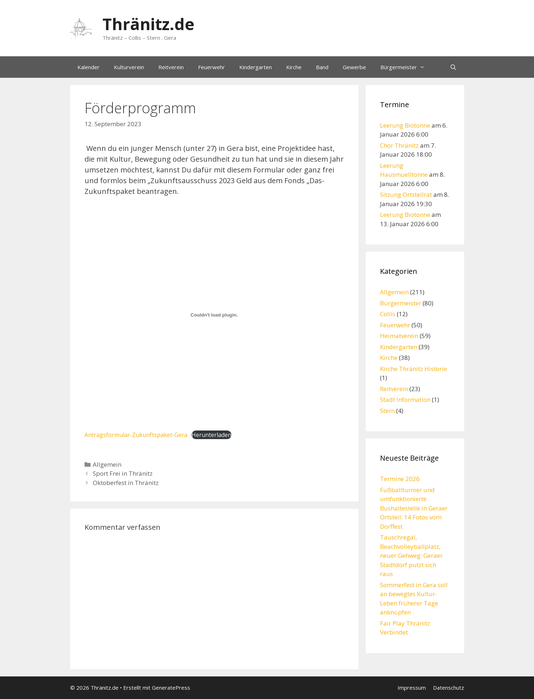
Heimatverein (399, 336)
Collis (387, 314)
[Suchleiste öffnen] (453, 67)
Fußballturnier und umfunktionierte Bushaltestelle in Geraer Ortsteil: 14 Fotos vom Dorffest (414, 508)
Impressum (412, 687)
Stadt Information (405, 399)
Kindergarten (255, 67)
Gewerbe (354, 67)
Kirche (294, 67)
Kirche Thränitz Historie (413, 369)
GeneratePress (171, 687)
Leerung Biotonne (405, 125)
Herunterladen (211, 435)
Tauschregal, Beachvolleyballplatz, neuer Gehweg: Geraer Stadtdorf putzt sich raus (411, 555)
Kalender (88, 67)
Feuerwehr (211, 67)
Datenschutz (448, 687)
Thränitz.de (148, 24)
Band (322, 67)
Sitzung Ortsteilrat (406, 194)
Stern (387, 410)
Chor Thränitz (399, 145)
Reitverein (171, 67)
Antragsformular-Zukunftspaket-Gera (136, 435)
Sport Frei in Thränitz (123, 473)
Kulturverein (129, 67)
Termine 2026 (400, 479)
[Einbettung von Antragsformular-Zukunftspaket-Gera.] (214, 315)
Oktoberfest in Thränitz (126, 483)
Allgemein (107, 464)
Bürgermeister (406, 67)
